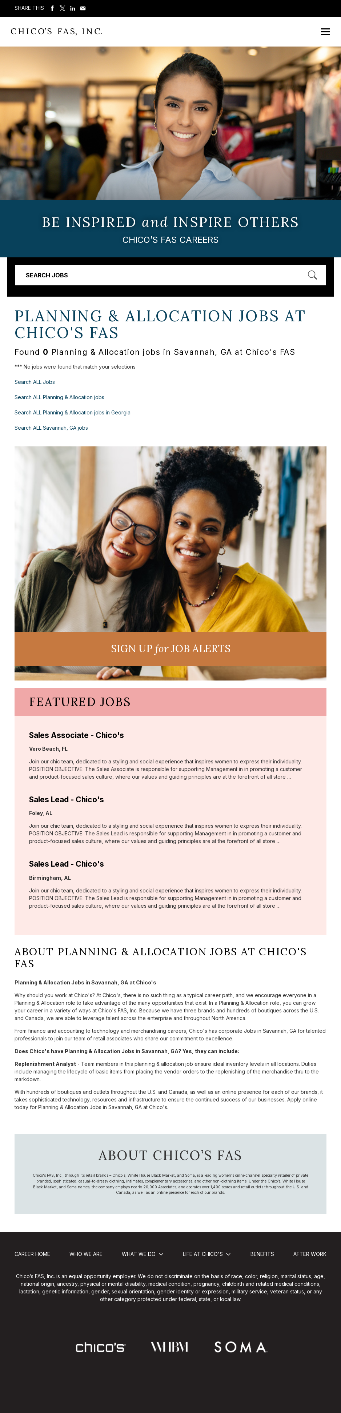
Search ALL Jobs (35, 382)
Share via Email (83, 8)
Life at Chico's (203, 1254)
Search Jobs (47, 275)
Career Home (32, 1254)
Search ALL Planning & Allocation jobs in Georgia (73, 412)
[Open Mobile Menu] (325, 31)
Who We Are (86, 1254)
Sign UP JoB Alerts (170, 648)
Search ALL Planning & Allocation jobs (59, 397)
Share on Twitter (62, 8)
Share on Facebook (52, 8)
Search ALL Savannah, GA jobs (51, 428)
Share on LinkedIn (72, 8)
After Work (309, 1254)
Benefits (262, 1254)
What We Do (139, 1254)
